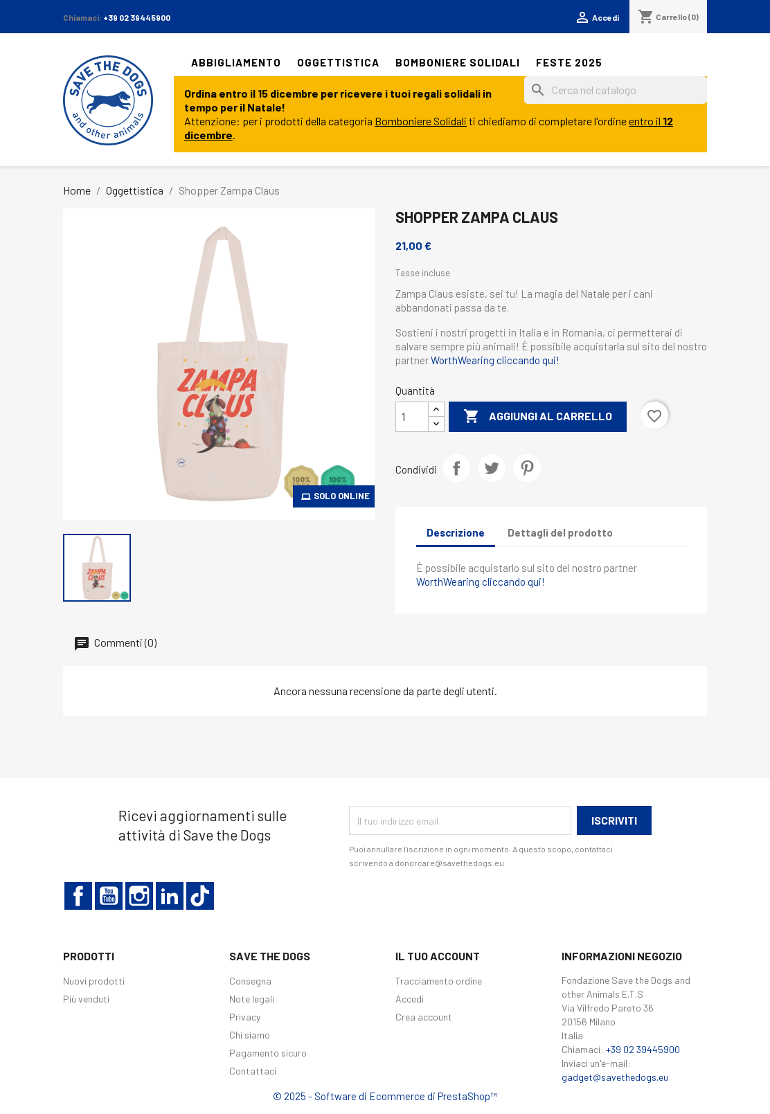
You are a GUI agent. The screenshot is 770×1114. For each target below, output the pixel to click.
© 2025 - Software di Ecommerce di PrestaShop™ (385, 1096)
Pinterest (527, 468)
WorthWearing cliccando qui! (495, 360)
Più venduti (86, 999)
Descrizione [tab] (456, 532)
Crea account (423, 1017)
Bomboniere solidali (457, 62)
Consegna (250, 981)
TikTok (200, 896)
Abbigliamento (236, 62)
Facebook (78, 896)
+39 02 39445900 (136, 17)
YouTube (109, 896)
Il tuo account (437, 955)
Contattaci (252, 1071)
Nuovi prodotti (94, 981)
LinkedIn (169, 896)
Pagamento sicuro (268, 1053)
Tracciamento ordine (438, 981)
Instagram (139, 896)
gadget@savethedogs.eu (615, 1077)
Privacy (244, 1017)
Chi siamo (249, 1035)
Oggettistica (338, 62)
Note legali (251, 999)
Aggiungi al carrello (537, 417)
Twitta (491, 468)
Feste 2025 (569, 62)
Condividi (456, 468)
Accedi (409, 999)
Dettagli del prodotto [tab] (560, 532)
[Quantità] (412, 417)
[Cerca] (615, 90)
